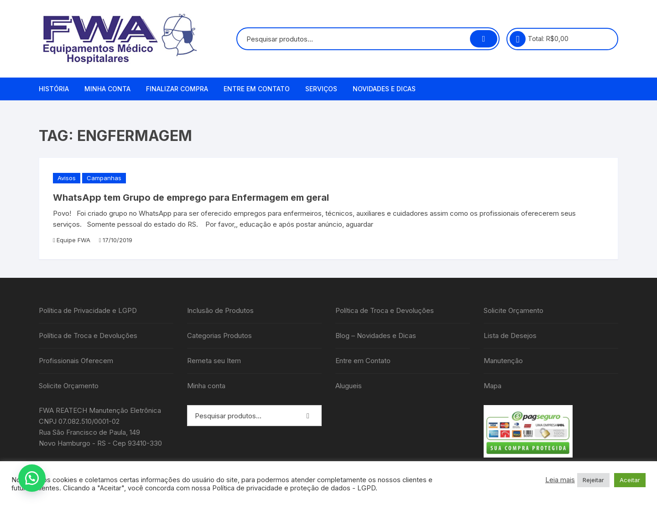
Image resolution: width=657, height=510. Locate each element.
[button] (32, 478)
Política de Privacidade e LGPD (88, 310)
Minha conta (107, 89)
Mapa (492, 385)
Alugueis (348, 385)
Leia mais (560, 480)
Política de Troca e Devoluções (88, 335)
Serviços (321, 89)
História (54, 89)
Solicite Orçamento (69, 385)
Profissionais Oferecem (76, 360)
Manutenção (503, 360)
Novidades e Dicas (384, 89)
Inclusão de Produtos (220, 310)
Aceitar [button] (630, 480)
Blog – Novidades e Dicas (375, 335)
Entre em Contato (257, 89)
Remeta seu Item (214, 360)
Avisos (66, 178)
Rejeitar (593, 480)
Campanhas (104, 178)
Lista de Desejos (510, 335)
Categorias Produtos (219, 335)
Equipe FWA (73, 240)
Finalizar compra (177, 89)
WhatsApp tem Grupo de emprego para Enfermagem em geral (191, 197)
